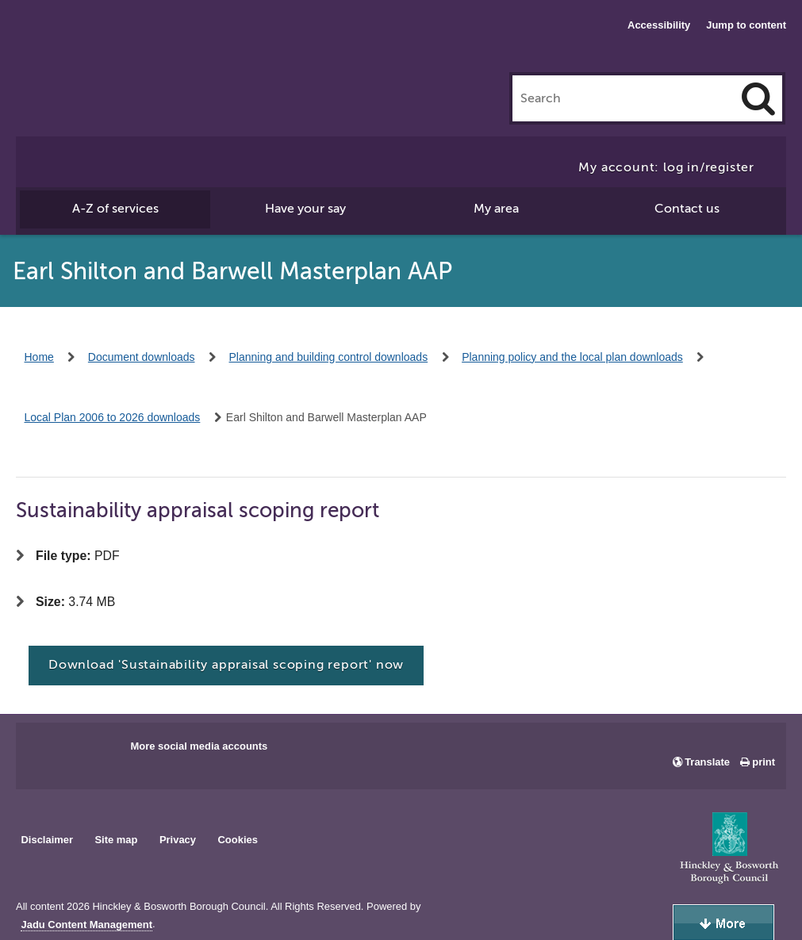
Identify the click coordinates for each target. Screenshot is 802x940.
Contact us (686, 208)
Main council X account (93, 751)
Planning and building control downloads (328, 357)
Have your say (305, 208)
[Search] (758, 98)
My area (496, 208)
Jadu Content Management (86, 924)
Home (39, 357)
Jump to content (746, 25)
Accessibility (658, 25)
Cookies (238, 840)
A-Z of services (115, 208)
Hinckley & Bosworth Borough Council (81, 43)
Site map (115, 840)
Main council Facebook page (44, 751)
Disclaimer (47, 840)
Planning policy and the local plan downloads (572, 357)
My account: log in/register (666, 167)
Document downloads (141, 357)
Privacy (177, 840)
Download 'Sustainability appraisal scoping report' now (226, 665)
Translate (707, 762)
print (763, 762)
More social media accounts (198, 746)
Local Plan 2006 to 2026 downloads (113, 417)
